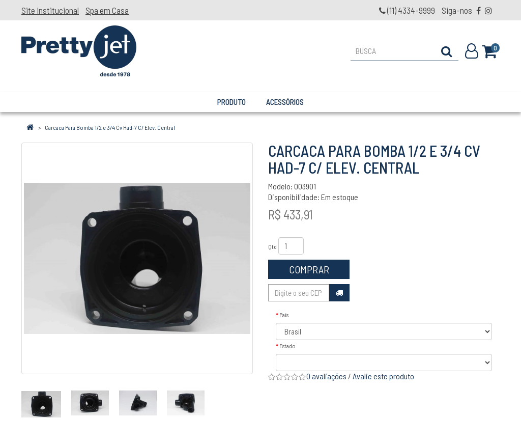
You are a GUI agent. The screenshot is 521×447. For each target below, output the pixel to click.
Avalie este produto (383, 376)
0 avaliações (326, 376)
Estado (287, 345)
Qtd (272, 246)
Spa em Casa (107, 10)
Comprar (309, 269)
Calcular (339, 292)
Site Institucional (50, 10)
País (283, 314)
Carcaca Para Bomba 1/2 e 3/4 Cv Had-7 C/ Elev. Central (110, 127)
